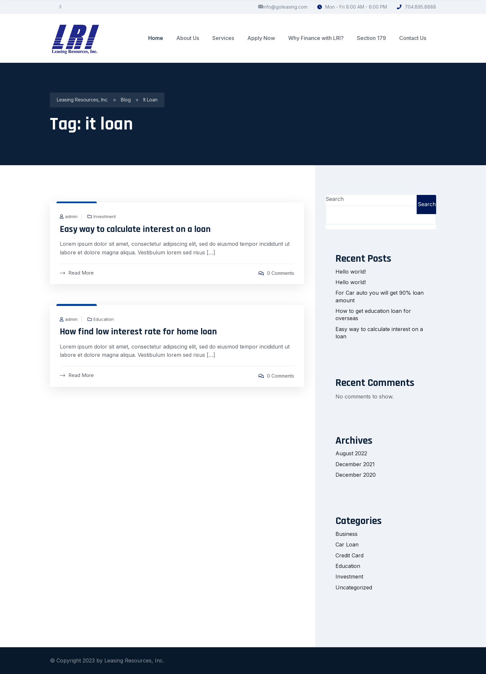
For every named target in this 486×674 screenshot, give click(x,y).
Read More (77, 273)
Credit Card (349, 555)
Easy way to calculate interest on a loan (135, 229)
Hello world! (350, 271)
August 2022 (351, 453)
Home (155, 38)
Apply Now (261, 38)
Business (346, 534)
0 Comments (280, 273)
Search (335, 199)
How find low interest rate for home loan (138, 332)
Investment (104, 216)
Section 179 (371, 38)
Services (223, 38)
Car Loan (347, 544)
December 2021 (355, 464)
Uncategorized (353, 587)
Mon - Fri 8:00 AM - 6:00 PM (352, 7)
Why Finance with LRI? (316, 38)
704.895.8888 (416, 7)
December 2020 (355, 474)
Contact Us (412, 38)
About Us (187, 38)
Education (103, 319)
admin (71, 216)
